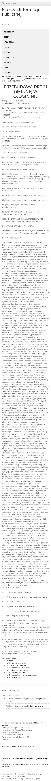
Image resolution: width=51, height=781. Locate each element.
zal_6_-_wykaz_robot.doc (15, 677)
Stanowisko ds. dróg (37, 706)
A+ (9, 25)
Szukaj (6, 67)
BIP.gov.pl (7, 62)
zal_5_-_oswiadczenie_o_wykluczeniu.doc (21, 675)
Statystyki (7, 72)
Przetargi (28, 76)
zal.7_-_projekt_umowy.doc (16, 663)
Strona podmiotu (10, 57)
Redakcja (7, 52)
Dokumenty (19, 76)
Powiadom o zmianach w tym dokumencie (18, 746)
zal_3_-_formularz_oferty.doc (17, 670)
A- (2, 25)
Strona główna (9, 3)
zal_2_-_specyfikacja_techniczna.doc (19, 668)
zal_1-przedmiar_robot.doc (16, 665)
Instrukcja (7, 47)
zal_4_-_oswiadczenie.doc (16, 672)
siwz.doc (9, 661)
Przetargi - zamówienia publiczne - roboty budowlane (22, 77)
